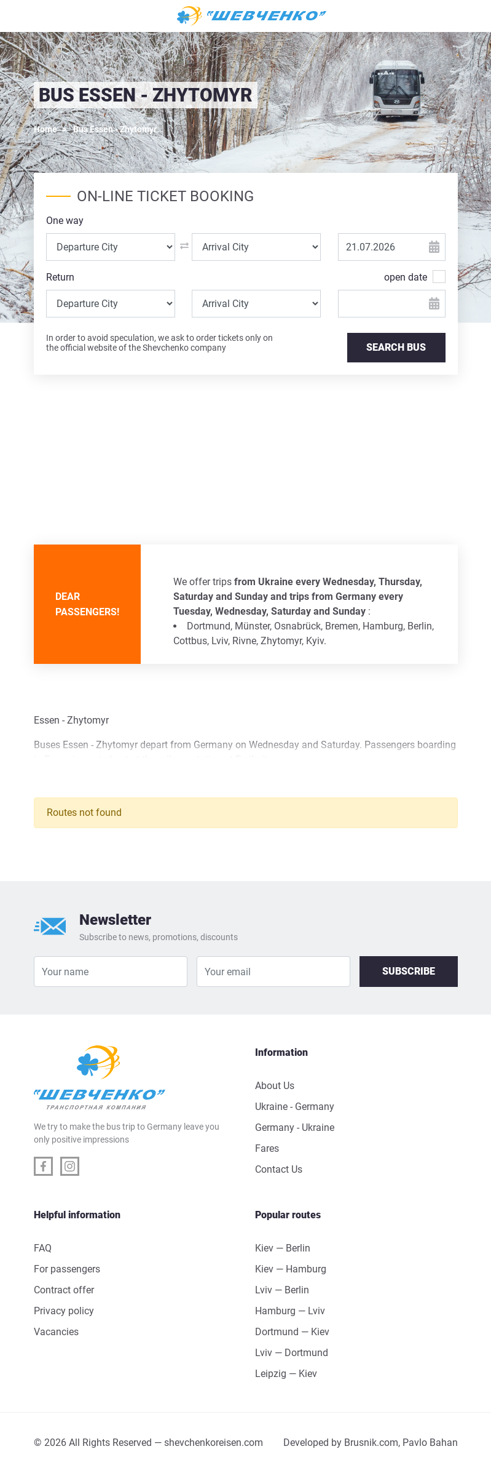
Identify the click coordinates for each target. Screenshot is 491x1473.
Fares (267, 1148)
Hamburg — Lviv (290, 1311)
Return (60, 277)
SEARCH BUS (396, 347)
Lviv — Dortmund (291, 1353)
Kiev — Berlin (282, 1248)
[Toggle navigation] (49, 16)
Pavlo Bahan (430, 1442)
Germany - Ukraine (294, 1127)
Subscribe (408, 971)
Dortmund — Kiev (292, 1332)
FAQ (43, 1248)
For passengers (67, 1269)
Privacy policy (64, 1311)
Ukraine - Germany (294, 1106)
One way (65, 220)
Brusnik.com (371, 1442)
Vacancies (56, 1332)
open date (405, 276)
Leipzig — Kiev (286, 1373)
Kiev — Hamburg (290, 1269)
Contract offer (64, 1290)
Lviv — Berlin (282, 1290)
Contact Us (278, 1169)
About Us (274, 1086)
